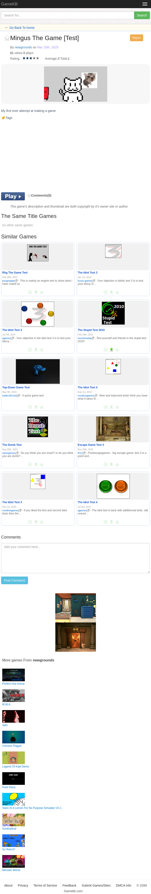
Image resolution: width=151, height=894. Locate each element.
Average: (51, 58)
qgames (8, 338)
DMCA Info (123, 885)
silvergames (10, 453)
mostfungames (87, 395)
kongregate (10, 280)
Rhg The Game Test (15, 272)
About (8, 885)
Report (136, 37)
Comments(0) (39, 195)
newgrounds (23, 47)
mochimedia (86, 338)
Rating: (15, 58)
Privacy (23, 885)
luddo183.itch (11, 395)
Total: (64, 58)
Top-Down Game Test (16, 387)
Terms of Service (45, 885)
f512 (82, 453)
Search (142, 15)
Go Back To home (22, 27)
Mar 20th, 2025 (47, 47)
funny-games (86, 280)
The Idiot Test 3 (88, 272)
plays (29, 53)
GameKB (9, 4)
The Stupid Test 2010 (91, 330)
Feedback (69, 885)
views (18, 53)
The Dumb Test (12, 444)
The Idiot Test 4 (88, 387)
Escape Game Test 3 (91, 444)
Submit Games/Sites (96, 885)
